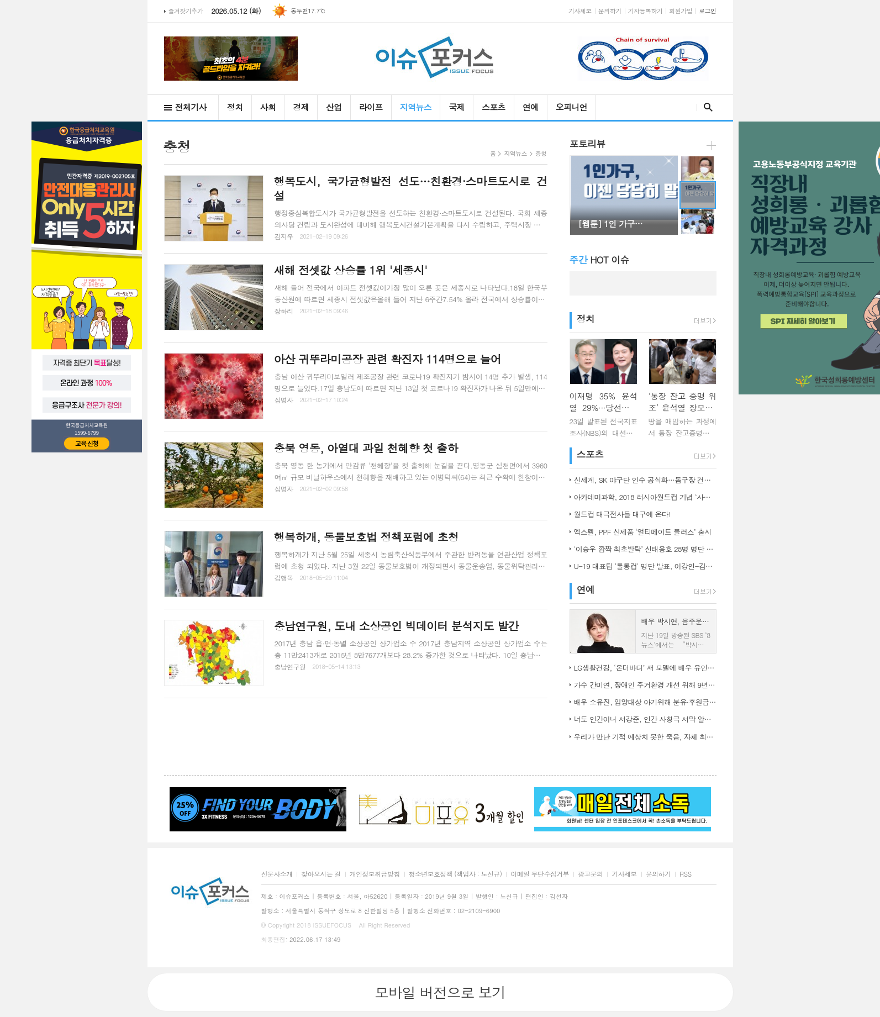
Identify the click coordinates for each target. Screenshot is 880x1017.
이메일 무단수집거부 (539, 874)
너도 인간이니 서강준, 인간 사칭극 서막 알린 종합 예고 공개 (645, 719)
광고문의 (590, 874)
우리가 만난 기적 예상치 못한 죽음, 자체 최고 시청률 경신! (645, 736)
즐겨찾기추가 (185, 11)
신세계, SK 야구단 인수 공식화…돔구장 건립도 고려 (645, 480)
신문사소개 (277, 874)
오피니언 (571, 107)
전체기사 (191, 107)
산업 (334, 107)
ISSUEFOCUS (332, 925)
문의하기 (609, 11)
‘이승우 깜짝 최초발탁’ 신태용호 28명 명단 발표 (645, 549)
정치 (235, 107)
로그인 (707, 11)
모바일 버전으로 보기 (440, 992)
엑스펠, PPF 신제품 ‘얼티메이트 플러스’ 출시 (643, 531)
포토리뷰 (587, 143)
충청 (541, 153)
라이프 (371, 107)
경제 (301, 107)
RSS (685, 874)
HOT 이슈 (599, 259)
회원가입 (680, 11)
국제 (457, 107)
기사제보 (580, 11)
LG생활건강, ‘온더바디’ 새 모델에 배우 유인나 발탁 (645, 667)
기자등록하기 (645, 11)
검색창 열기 (706, 107)
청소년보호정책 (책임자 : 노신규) (455, 874)
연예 (531, 107)
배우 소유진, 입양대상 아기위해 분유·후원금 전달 (645, 702)
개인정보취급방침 (375, 874)
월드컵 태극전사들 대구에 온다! (622, 514)
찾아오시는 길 (320, 874)
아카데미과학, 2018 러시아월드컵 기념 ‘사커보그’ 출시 (645, 497)
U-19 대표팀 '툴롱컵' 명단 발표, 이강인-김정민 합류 (645, 566)
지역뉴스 (415, 107)
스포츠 (493, 107)
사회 (268, 107)
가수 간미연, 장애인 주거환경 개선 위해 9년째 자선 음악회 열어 (645, 684)
